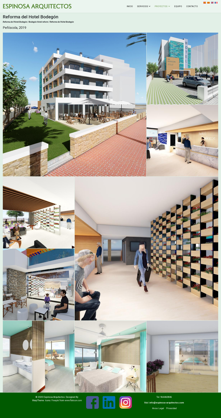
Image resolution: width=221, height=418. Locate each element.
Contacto (192, 6)
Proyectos (161, 6)
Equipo (178, 6)
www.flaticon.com (73, 400)
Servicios (142, 6)
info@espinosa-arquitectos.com (166, 402)
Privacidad (171, 408)
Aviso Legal (158, 408)
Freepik (55, 400)
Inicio (130, 6)
